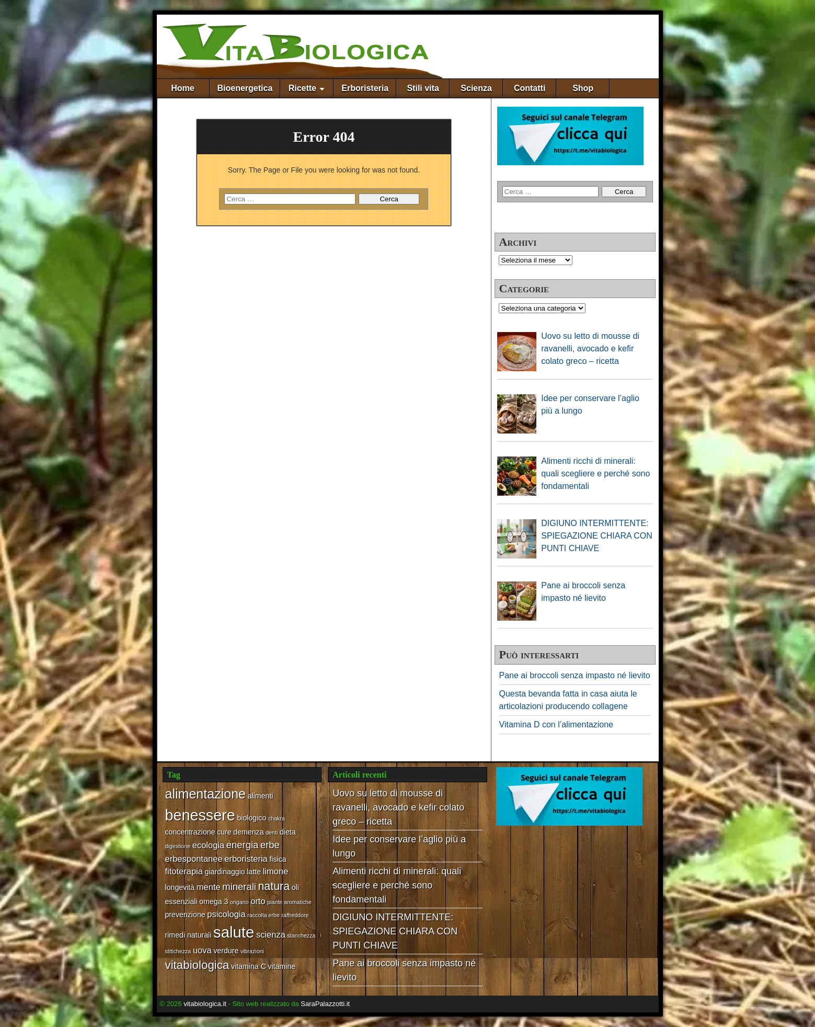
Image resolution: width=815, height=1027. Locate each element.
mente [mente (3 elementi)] (209, 887)
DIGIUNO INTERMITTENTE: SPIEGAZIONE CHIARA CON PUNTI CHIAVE (394, 931)
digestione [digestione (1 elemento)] (178, 846)
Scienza (476, 88)
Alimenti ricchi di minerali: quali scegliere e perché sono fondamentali (396, 885)
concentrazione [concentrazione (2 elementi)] (190, 832)
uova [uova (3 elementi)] (202, 950)
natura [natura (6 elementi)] (274, 886)
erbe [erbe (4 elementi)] (270, 844)
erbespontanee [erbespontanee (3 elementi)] (194, 858)
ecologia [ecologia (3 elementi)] (208, 845)
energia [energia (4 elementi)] (242, 844)
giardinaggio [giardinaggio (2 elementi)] (225, 872)
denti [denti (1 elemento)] (272, 832)
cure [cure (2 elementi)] (224, 832)
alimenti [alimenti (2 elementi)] (260, 796)
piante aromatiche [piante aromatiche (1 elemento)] (289, 902)
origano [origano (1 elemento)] (239, 902)
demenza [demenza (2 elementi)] (248, 832)
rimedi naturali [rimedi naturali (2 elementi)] (188, 935)
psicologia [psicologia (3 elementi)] (226, 914)
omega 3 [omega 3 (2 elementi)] (213, 901)
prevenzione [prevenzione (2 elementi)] (185, 914)
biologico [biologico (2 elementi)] (251, 818)
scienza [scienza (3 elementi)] (270, 934)
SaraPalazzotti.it (325, 1004)
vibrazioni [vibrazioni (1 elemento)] (252, 951)
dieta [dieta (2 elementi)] (288, 832)
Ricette (302, 88)
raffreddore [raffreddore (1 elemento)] (295, 915)
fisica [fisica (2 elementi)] (277, 859)
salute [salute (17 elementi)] (233, 932)
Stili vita (423, 88)
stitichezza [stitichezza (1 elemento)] (178, 951)
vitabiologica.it (204, 1004)
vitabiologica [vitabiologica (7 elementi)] (197, 965)
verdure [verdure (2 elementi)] (225, 950)
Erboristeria (364, 88)
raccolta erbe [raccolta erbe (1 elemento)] (263, 915)
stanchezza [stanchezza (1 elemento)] (302, 935)
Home (182, 88)
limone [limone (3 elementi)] (276, 871)
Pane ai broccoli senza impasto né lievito (574, 675)
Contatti (529, 88)
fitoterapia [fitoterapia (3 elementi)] (184, 871)
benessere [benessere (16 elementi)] (200, 815)
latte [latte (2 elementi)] (254, 872)
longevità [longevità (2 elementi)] (180, 887)
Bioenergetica (245, 88)
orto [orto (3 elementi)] (257, 901)
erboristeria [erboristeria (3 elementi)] (246, 858)
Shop (582, 88)
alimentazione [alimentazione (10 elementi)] (205, 793)
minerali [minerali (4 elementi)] (239, 886)
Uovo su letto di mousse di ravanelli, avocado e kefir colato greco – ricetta (398, 807)
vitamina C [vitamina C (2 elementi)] (248, 966)
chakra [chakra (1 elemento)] (276, 818)
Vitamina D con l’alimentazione (556, 724)
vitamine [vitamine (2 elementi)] (282, 966)
